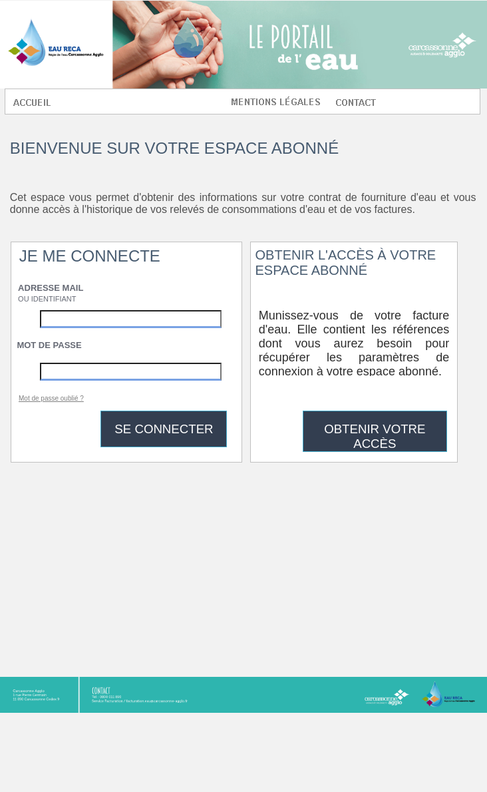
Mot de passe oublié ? (51, 398)
